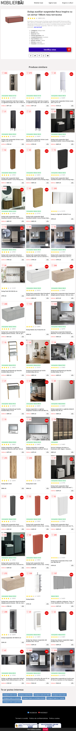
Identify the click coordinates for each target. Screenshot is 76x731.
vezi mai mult (38, 27)
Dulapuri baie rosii (9, 695)
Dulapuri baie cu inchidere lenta (34, 698)
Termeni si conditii (21, 718)
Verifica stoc (57, 50)
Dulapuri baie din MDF (42, 695)
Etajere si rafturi (67, 3)
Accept (45, 729)
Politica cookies (54, 718)
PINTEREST (42, 713)
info (23, 105)
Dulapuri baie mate (59, 695)
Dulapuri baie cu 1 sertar (55, 698)
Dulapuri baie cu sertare (11, 698)
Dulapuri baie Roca (25, 695)
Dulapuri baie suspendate (12, 702)
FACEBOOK (32, 713)
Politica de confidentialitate (38, 718)
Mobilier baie (38, 3)
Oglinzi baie (53, 3)
